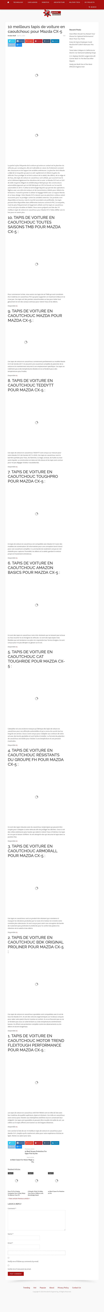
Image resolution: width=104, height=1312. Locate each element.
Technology (18, 2)
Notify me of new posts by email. (19, 1269)
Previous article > (24, 1198)
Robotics (45, 2)
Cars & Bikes (32, 2)
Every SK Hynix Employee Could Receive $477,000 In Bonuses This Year (81, 44)
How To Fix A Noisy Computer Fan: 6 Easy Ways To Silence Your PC (16, 1193)
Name (10, 1234)
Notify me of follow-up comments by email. (23, 1261)
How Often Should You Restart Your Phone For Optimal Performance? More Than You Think (82, 36)
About (51, 1288)
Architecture (59, 2)
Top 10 (10, 1173)
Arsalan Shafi (12, 36)
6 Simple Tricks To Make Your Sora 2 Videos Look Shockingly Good (35, 1193)
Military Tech (74, 2)
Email (10, 1243)
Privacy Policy (63, 1288)
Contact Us (76, 1288)
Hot (34, 1288)
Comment (12, 1208)
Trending (26, 1288)
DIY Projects (90, 2)
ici (16, 306)
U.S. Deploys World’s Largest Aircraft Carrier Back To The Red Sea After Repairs (82, 58)
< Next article (12, 1198)
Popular (43, 1288)
